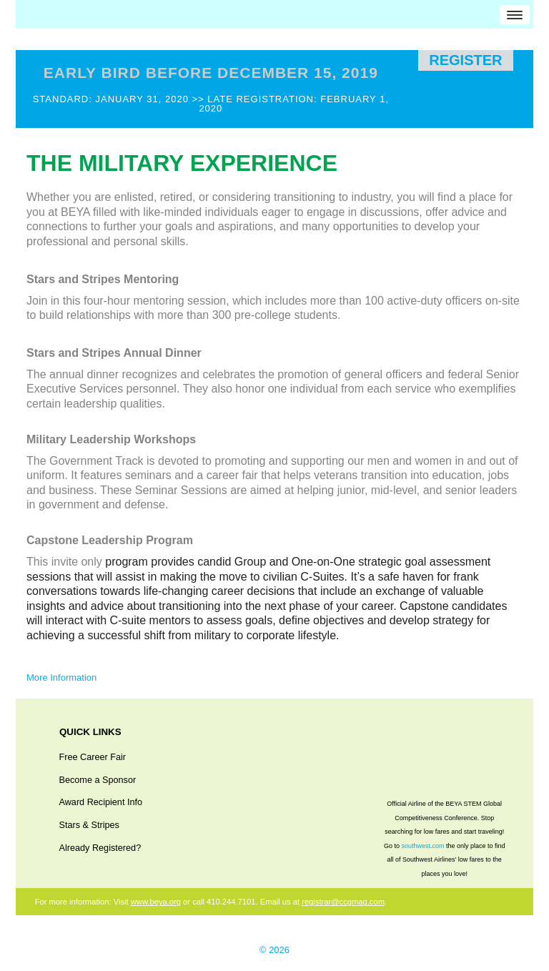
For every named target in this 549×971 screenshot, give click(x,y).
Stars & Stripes (89, 825)
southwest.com (422, 845)
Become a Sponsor (98, 780)
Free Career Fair (93, 757)
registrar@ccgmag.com (343, 901)
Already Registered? (100, 848)
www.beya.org (156, 901)
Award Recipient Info (101, 802)
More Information (61, 677)
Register (465, 60)
